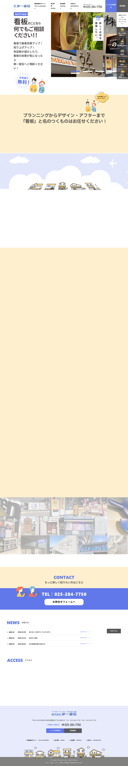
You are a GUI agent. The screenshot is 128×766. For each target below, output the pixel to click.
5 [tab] (75, 73)
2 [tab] (87, 71)
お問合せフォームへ (64, 602)
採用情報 (122, 6)
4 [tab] (112, 71)
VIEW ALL (114, 631)
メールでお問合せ (111, 6)
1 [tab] (75, 71)
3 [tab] (99, 71)
